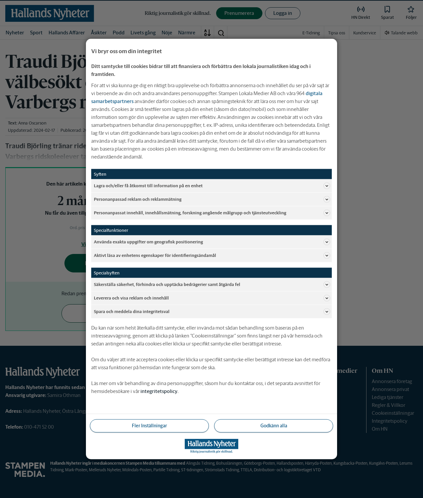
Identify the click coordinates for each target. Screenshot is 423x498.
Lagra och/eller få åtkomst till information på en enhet (212, 186)
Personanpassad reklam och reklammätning (212, 199)
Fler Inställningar (149, 426)
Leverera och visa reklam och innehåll (212, 298)
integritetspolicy (158, 391)
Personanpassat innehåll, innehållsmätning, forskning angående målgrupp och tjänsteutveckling (212, 213)
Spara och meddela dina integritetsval (212, 311)
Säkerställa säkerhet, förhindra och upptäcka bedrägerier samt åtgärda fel (212, 284)
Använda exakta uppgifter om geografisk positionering (212, 242)
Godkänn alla (273, 426)
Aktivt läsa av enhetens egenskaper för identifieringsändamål (212, 255)
